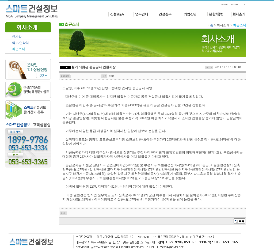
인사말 (17, 37)
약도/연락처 (20, 43)
